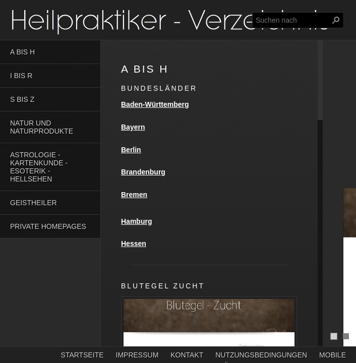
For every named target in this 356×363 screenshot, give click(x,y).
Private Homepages (48, 226)
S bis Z (22, 99)
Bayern (133, 127)
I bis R (21, 76)
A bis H (22, 52)
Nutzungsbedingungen (261, 355)
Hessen (133, 243)
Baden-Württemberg (155, 104)
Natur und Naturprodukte (41, 127)
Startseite (82, 355)
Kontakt (186, 355)
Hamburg (136, 221)
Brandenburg (143, 172)
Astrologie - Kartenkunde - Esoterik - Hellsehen (39, 167)
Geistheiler (33, 203)
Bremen (134, 195)
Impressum (137, 355)
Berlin (131, 150)
